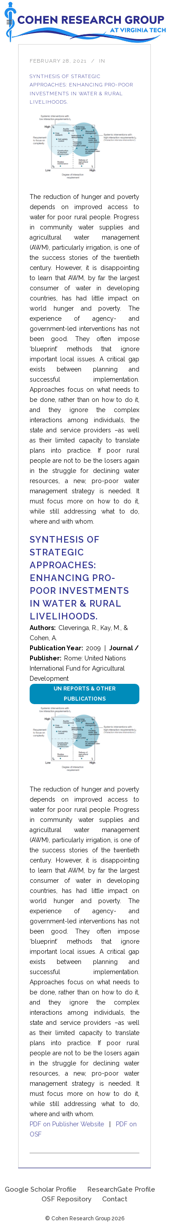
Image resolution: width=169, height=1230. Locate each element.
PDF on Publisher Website (67, 1124)
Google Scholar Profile (41, 1189)
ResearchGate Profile (121, 1189)
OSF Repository (67, 1199)
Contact (114, 1199)
